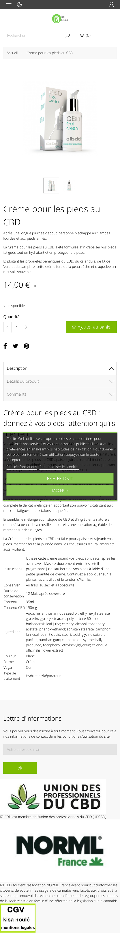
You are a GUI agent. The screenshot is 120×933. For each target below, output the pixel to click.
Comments (16, 394)
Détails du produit (23, 381)
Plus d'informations (22, 466)
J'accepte (60, 490)
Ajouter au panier (91, 327)
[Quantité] (16, 327)
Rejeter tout (60, 478)
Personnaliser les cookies (59, 466)
